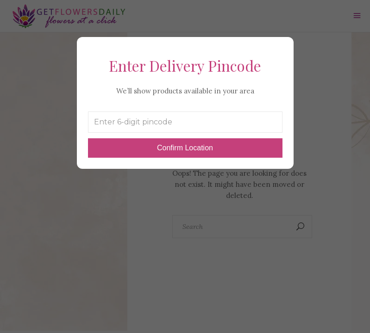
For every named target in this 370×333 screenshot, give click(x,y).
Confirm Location (185, 148)
